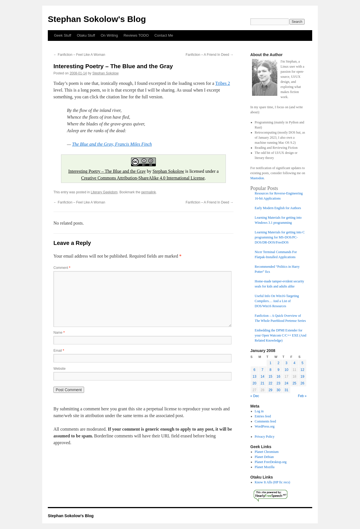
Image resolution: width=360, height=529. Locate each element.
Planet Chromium (267, 452)
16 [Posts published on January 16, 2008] (278, 377)
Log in (259, 411)
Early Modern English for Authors (278, 208)
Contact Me (163, 35)
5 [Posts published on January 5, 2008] (302, 363)
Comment (61, 268)
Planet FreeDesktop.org (271, 462)
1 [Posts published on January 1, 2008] (270, 363)
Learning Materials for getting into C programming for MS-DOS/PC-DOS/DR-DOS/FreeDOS (280, 237)
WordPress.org (264, 426)
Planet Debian (264, 457)
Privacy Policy (264, 437)
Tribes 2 (222, 83)
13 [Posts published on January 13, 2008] (254, 377)
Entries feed (263, 416)
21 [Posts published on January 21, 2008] (262, 383)
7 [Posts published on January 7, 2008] (263, 370)
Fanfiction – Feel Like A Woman (79, 55)
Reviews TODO (136, 35)
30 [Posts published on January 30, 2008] (278, 390)
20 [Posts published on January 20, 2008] (254, 383)
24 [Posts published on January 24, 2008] (286, 383)
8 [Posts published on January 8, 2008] (270, 370)
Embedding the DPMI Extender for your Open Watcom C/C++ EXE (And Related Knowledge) (280, 335)
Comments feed (265, 421)
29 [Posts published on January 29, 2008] (270, 390)
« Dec (254, 396)
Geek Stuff (62, 35)
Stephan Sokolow (105, 73)
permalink (148, 192)
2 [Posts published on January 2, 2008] (279, 363)
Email (58, 351)
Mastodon (257, 178)
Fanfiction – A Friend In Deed (209, 55)
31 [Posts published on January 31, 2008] (286, 390)
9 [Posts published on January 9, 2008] (279, 370)
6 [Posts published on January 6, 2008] (254, 370)
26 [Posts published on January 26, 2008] (302, 383)
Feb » (302, 396)
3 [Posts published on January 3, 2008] (286, 363)
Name (59, 333)
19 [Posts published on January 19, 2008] (302, 377)
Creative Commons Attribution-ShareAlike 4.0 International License (142, 178)
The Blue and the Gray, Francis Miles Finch (112, 144)
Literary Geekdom (104, 192)
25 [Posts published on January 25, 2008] (294, 383)
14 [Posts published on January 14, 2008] (262, 377)
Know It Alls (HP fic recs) (272, 482)
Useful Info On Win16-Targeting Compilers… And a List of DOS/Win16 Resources (277, 301)
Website (59, 369)
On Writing (109, 35)
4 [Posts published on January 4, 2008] (294, 363)
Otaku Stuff (86, 35)
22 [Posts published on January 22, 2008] (270, 383)
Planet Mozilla (264, 467)
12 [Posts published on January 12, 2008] (302, 370)
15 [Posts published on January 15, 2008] (270, 377)
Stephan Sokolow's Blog (97, 19)
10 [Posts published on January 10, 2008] (286, 370)
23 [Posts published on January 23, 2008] (278, 383)
